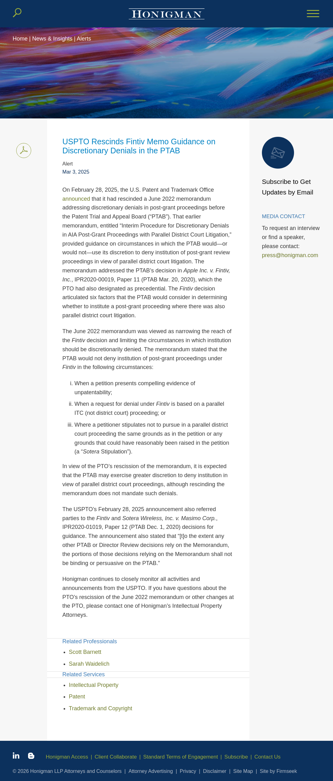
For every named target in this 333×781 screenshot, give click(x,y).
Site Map (243, 771)
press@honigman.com (290, 255)
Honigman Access (67, 757)
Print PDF (22, 149)
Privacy (188, 771)
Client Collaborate (116, 757)
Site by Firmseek (278, 771)
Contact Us (267, 757)
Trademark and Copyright (100, 708)
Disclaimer (214, 771)
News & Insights (52, 39)
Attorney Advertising (150, 771)
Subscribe (236, 757)
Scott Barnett (85, 652)
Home (20, 39)
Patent (77, 696)
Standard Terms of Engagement (180, 757)
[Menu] (313, 14)
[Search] (17, 12)
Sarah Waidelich (89, 664)
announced (76, 199)
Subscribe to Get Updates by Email (287, 166)
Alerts (84, 39)
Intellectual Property (93, 685)
